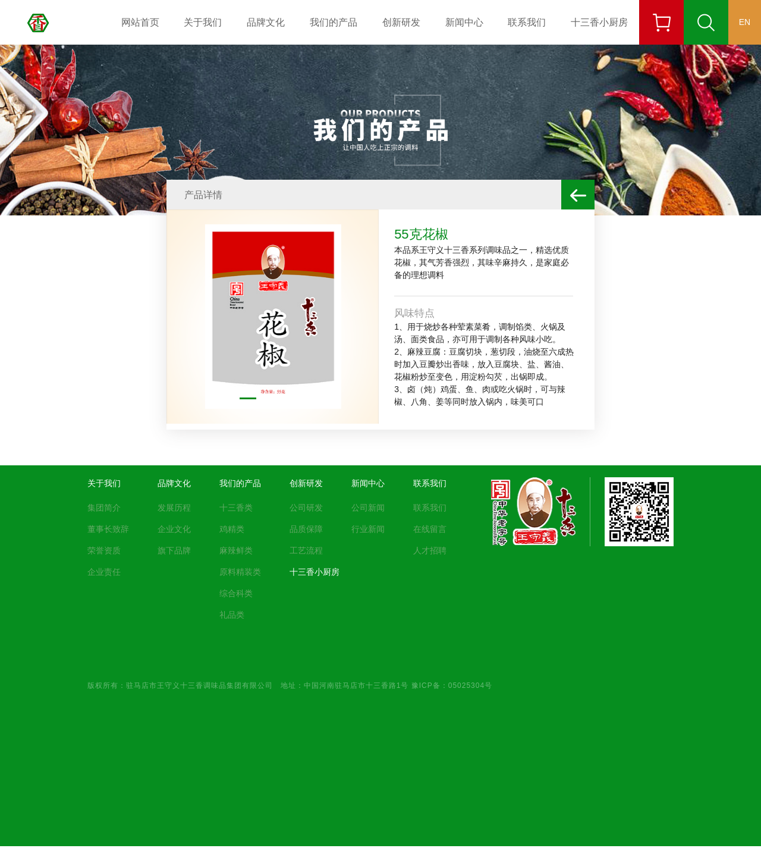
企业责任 (104, 572)
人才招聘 (429, 550)
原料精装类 (240, 572)
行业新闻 (368, 529)
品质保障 (306, 529)
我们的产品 (333, 22)
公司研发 (306, 507)
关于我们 (203, 22)
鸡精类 (231, 529)
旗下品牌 (174, 550)
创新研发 (401, 22)
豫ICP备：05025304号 (451, 684)
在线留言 (429, 529)
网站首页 (140, 22)
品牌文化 (266, 22)
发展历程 (174, 507)
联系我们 (527, 22)
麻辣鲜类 (236, 550)
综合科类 (236, 593)
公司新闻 (368, 507)
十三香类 (236, 507)
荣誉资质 (104, 550)
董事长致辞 (108, 529)
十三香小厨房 (599, 22)
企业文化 (174, 529)
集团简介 (104, 507)
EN (744, 22)
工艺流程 (306, 550)
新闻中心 (464, 22)
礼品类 (231, 615)
